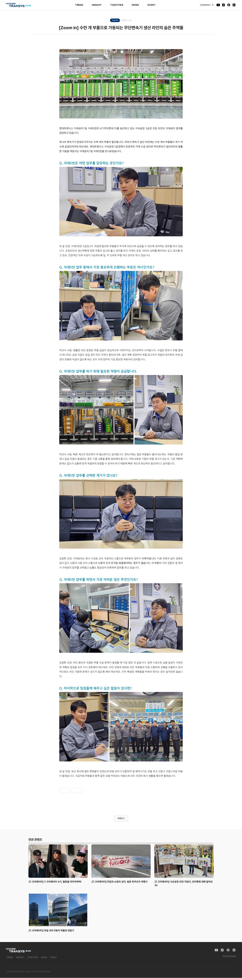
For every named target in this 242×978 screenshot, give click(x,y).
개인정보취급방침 (229, 956)
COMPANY (206, 5)
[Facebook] (229, 5)
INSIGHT (97, 5)
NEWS (135, 5)
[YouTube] (218, 5)
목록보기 (121, 818)
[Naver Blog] (234, 5)
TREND (79, 5)
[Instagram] (223, 5)
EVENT (152, 5)
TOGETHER (116, 5)
